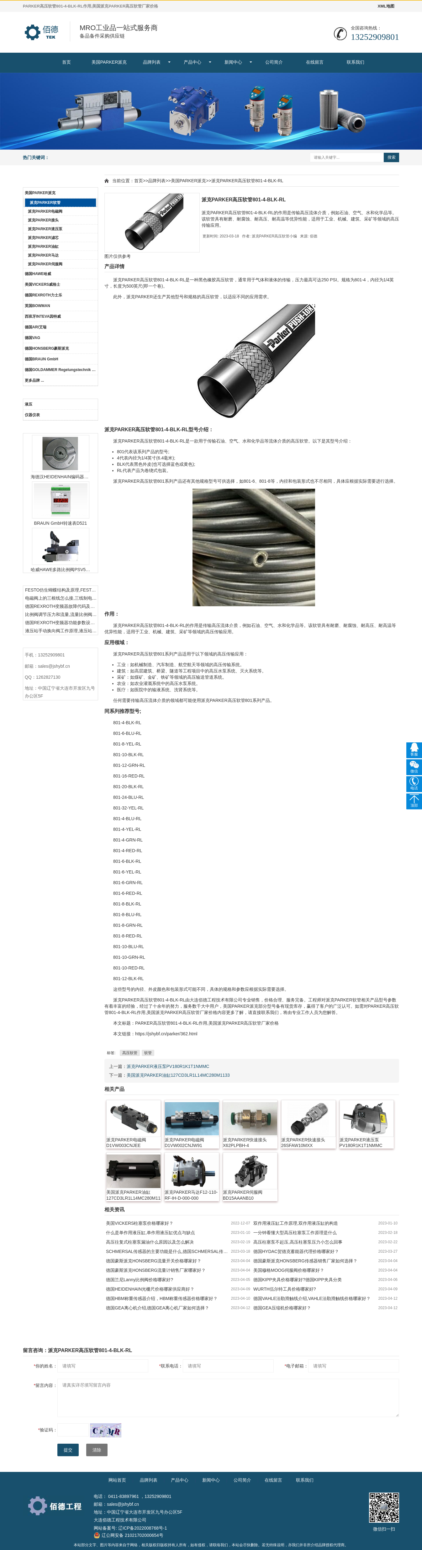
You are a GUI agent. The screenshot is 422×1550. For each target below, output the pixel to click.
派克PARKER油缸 (43, 246)
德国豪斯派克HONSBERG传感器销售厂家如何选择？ (305, 1260)
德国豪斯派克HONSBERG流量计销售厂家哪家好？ (156, 1270)
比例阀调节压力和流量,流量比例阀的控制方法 (61, 614)
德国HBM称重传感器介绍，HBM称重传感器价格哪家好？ (162, 1298)
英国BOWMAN (37, 306)
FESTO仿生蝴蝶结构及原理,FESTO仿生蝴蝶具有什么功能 (61, 589)
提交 (68, 1449)
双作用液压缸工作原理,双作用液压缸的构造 (295, 1223)
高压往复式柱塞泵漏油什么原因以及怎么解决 (150, 1242)
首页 (66, 62)
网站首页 (117, 1480)
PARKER (131, 279)
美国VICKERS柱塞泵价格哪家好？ (139, 1223)
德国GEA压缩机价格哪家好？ (282, 1307)
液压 (28, 404)
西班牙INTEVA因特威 (43, 316)
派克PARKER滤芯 (43, 238)
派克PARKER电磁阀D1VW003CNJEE (126, 1142)
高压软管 (129, 1053)
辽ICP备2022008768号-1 (142, 1528)
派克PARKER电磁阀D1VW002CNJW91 (184, 1142)
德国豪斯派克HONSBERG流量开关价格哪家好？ (153, 1260)
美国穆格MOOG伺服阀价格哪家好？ (288, 1270)
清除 (96, 1449)
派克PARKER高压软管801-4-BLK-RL (247, 180)
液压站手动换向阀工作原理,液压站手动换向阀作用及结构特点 (61, 630)
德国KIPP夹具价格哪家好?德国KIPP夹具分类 (297, 1279)
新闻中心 (233, 62)
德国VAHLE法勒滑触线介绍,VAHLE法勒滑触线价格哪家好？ (312, 1298)
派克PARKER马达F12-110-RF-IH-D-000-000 (191, 1195)
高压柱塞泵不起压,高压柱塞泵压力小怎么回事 (297, 1242)
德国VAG (32, 338)
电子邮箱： (296, 1365)
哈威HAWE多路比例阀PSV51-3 (60, 569)
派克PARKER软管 (45, 202)
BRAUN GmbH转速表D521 (60, 523)
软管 (148, 1053)
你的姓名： (45, 1365)
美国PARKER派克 (109, 62)
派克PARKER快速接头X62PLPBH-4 (245, 1142)
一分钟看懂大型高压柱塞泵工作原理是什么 (295, 1232)
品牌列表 (152, 62)
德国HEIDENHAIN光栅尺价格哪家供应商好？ (150, 1289)
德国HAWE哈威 (38, 274)
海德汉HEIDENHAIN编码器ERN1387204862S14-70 (60, 476)
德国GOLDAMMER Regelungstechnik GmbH (61, 370)
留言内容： (45, 1385)
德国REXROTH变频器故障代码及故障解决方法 (61, 606)
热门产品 (60, 427)
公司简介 (274, 62)
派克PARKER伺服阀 (45, 264)
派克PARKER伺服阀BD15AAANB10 (243, 1195)
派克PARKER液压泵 (45, 229)
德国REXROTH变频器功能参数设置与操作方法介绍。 (61, 622)
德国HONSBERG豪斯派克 (47, 348)
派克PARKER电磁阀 (45, 211)
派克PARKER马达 (43, 255)
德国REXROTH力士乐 (43, 295)
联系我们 (355, 62)
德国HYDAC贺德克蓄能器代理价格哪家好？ (296, 1251)
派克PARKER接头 (43, 220)
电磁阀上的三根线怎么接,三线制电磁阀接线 (61, 598)
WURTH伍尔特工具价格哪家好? (284, 1289)
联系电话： (171, 1365)
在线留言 (315, 62)
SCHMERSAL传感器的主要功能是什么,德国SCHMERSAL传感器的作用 (168, 1251)
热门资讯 (60, 579)
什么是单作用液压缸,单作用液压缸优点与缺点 (150, 1232)
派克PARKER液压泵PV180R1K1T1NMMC (168, 1066)
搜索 (392, 157)
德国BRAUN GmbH (41, 359)
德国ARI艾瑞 (35, 327)
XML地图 (386, 6)
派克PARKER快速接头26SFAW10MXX (303, 1142)
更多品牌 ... (34, 380)
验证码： (47, 1429)
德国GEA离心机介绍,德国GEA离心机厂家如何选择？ (157, 1307)
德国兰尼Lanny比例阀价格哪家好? (139, 1279)
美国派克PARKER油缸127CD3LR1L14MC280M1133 (178, 1075)
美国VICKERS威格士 (42, 284)
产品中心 (192, 62)
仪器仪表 (32, 415)
